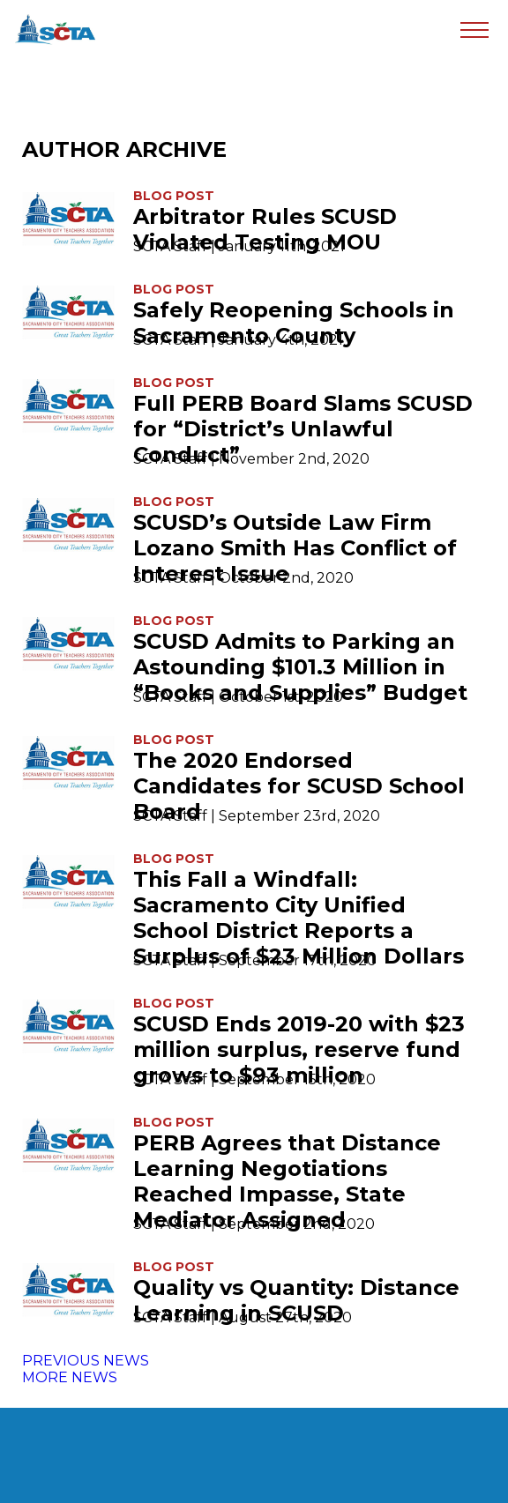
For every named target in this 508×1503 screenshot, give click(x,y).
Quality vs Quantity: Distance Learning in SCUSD (296, 1300)
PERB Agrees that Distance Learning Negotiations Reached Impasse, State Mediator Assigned (287, 1181)
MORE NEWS (69, 1377)
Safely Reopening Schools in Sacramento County (293, 322)
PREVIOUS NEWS (85, 1360)
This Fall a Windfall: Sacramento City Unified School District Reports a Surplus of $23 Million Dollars (298, 918)
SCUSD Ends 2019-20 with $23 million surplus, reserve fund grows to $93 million (299, 1049)
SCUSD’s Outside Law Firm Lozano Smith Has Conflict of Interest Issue (295, 548)
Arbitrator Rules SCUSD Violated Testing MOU (265, 229)
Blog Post (173, 196)
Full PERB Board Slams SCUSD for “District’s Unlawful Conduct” (303, 429)
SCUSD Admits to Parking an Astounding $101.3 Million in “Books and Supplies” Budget (300, 667)
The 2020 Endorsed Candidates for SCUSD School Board (299, 786)
